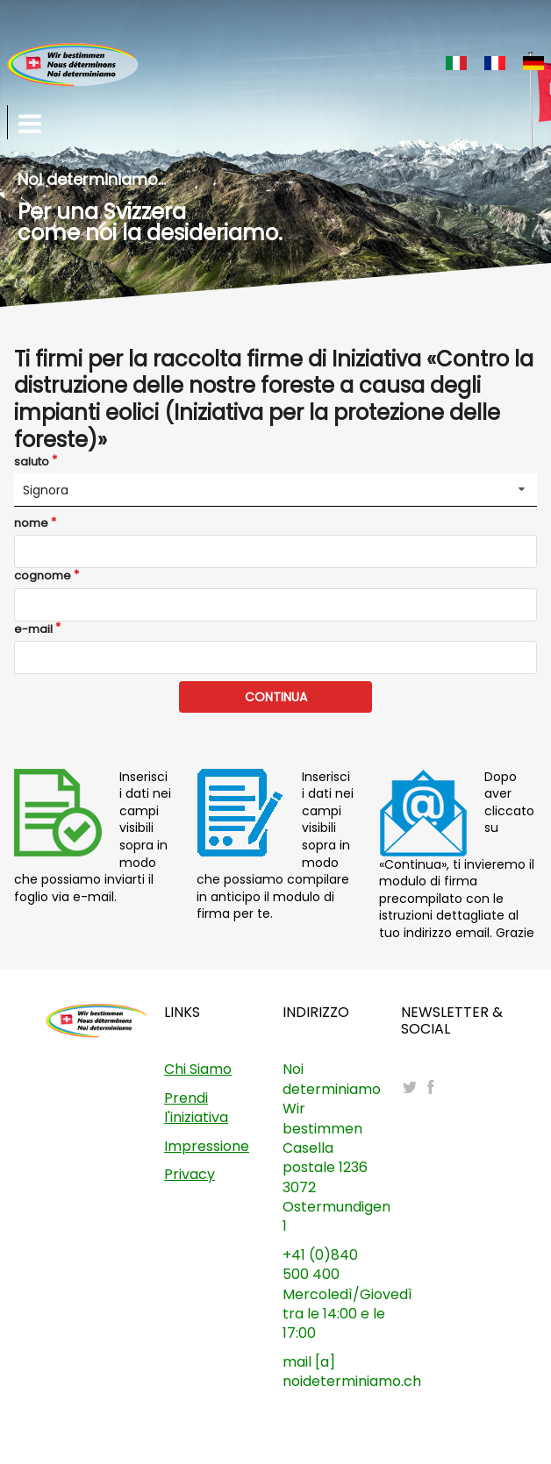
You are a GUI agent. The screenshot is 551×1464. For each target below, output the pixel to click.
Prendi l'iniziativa (196, 1107)
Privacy (189, 1174)
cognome (42, 576)
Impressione (206, 1146)
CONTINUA (276, 697)
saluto (31, 462)
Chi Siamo (198, 1069)
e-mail (33, 629)
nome (31, 523)
